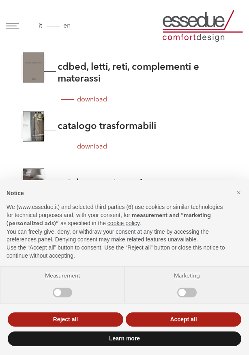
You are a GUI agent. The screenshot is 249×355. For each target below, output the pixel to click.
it (40, 26)
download (92, 100)
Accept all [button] (183, 319)
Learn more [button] (124, 338)
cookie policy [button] (123, 223)
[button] (238, 193)
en (67, 26)
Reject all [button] (65, 319)
